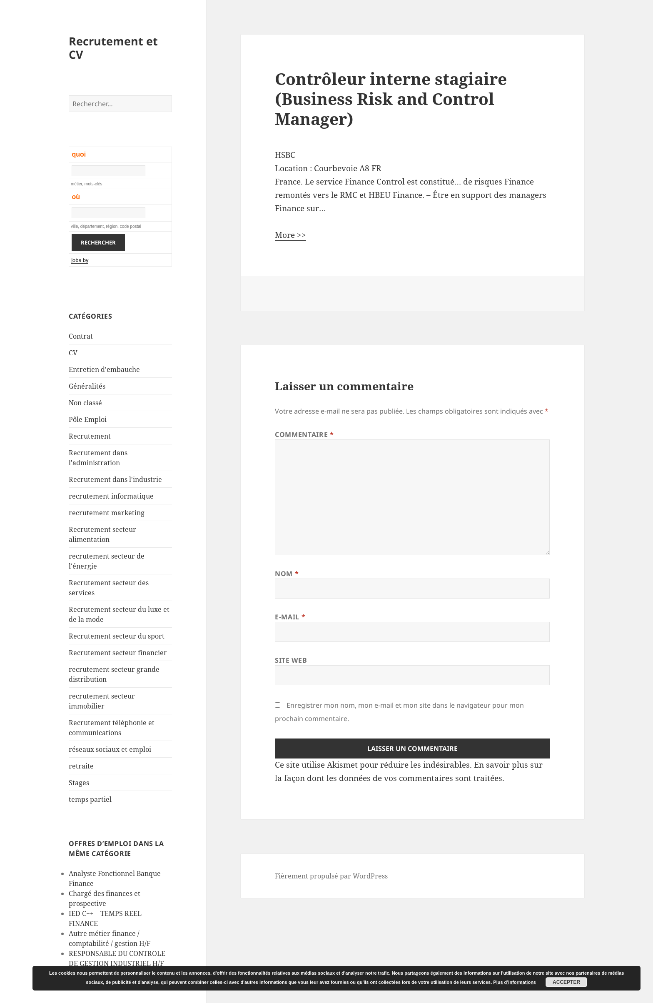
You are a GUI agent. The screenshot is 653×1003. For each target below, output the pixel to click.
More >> (290, 235)
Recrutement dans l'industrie (115, 479)
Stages (79, 782)
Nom (287, 573)
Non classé (85, 402)
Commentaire (304, 434)
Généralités (87, 386)
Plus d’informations (514, 982)
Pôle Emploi (88, 419)
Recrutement (90, 436)
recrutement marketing (107, 512)
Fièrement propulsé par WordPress (331, 876)
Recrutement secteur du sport (116, 636)
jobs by (79, 260)
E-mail (290, 616)
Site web (291, 660)
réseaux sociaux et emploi (110, 749)
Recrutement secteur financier (118, 652)
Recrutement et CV (113, 47)
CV (73, 352)
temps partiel (90, 799)
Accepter (566, 982)
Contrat (81, 336)
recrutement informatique (111, 496)
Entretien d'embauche (104, 369)
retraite (81, 766)
